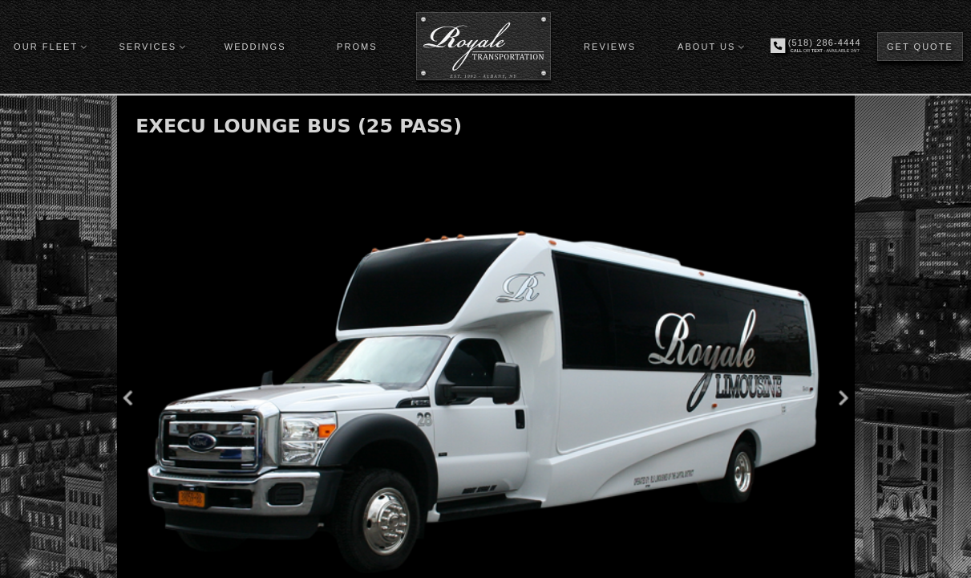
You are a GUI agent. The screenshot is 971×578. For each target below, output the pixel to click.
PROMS (357, 46)
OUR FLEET (46, 46)
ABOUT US (706, 46)
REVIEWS (610, 46)
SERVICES (147, 46)
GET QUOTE (920, 46)
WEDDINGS (255, 46)
